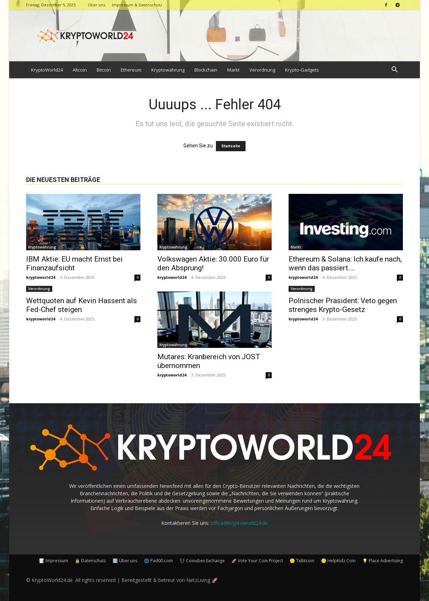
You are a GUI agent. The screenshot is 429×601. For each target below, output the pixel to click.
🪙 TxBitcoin (302, 561)
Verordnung (262, 70)
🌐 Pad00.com (158, 561)
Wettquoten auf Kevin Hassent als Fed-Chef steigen (81, 305)
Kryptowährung (168, 70)
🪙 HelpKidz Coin (338, 561)
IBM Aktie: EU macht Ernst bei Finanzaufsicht (74, 263)
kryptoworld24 (40, 277)
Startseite (230, 146)
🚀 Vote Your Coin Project (257, 561)
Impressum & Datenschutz (137, 4)
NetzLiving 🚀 (202, 580)
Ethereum (131, 70)
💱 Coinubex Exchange (202, 561)
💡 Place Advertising (382, 561)
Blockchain (205, 70)
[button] (394, 70)
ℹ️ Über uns (125, 561)
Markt (233, 70)
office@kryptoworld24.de (239, 523)
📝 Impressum (53, 561)
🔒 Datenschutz (90, 561)
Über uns (96, 4)
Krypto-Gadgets (302, 70)
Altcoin (80, 70)
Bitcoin (104, 70)
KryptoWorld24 (47, 70)
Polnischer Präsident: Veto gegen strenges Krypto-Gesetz (343, 305)
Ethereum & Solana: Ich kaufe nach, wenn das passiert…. (345, 263)
